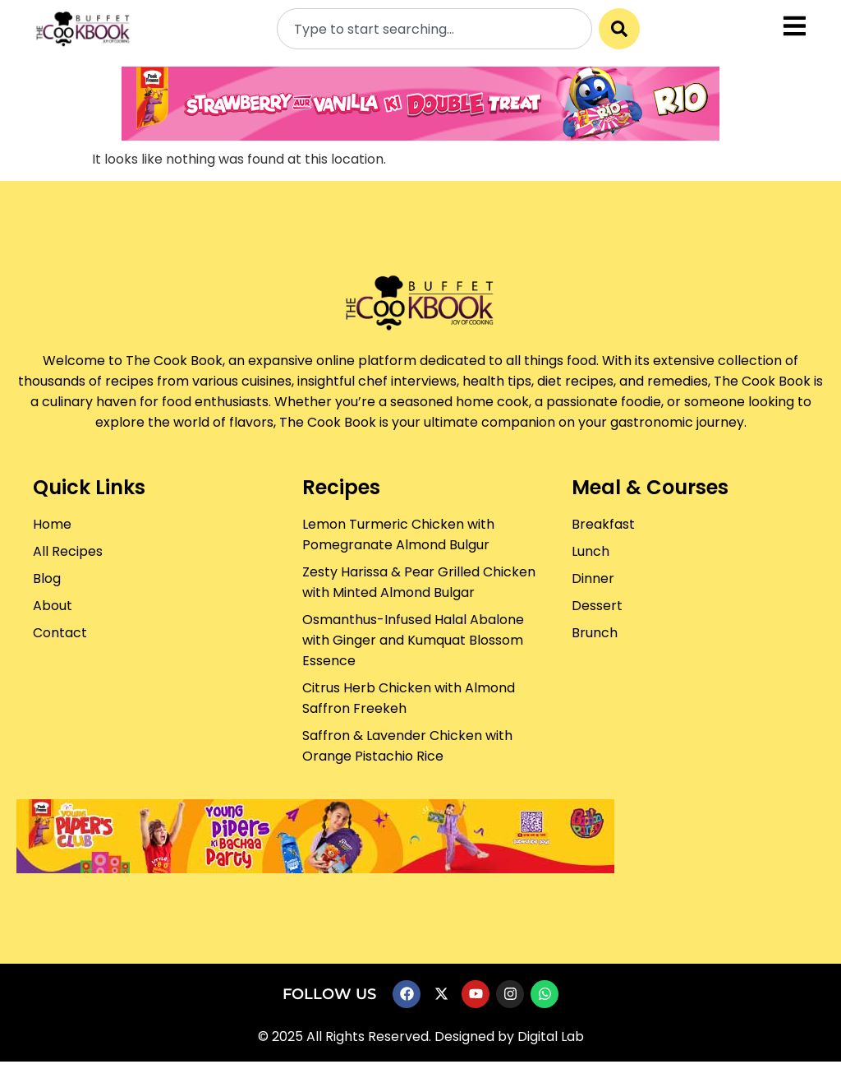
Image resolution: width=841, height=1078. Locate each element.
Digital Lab (550, 1036)
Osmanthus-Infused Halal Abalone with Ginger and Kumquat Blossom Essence (413, 640)
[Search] (619, 28)
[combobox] (434, 28)
